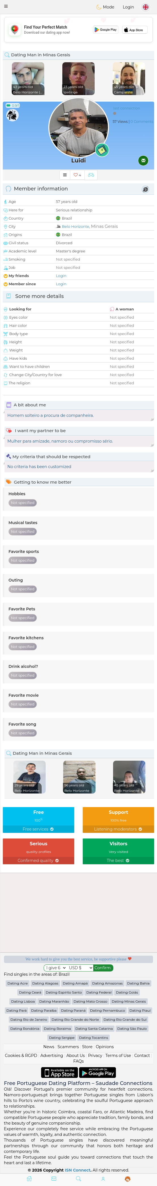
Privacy (95, 1055)
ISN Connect (78, 1170)
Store (87, 1046)
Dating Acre (17, 983)
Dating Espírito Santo (64, 992)
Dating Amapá (75, 983)
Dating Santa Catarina (94, 1028)
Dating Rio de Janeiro (28, 1019)
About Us (75, 1055)
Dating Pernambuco (107, 1010)
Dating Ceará (30, 992)
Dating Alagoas (45, 983)
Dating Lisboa (23, 1001)
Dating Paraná (73, 1010)
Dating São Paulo (132, 1028)
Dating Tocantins (93, 1037)
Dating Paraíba (44, 1010)
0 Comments (142, 121)
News (48, 1046)
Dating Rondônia (24, 1028)
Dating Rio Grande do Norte (75, 1019)
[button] (6, 6)
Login (128, 7)
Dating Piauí (140, 1010)
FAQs (78, 1061)
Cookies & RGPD (21, 1055)
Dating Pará (17, 1010)
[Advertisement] (78, 29)
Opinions (105, 1046)
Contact (142, 1055)
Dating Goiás (127, 992)
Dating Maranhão (54, 1001)
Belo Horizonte (75, 226)
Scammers (68, 1046)
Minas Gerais (104, 226)
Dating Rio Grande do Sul (125, 1019)
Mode (105, 7)
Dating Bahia (138, 983)
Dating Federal (98, 992)
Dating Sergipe (62, 1037)
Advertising (51, 1055)
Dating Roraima (57, 1028)
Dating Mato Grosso (90, 1001)
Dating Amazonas (107, 983)
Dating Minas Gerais (129, 1001)
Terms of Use (118, 1055)
